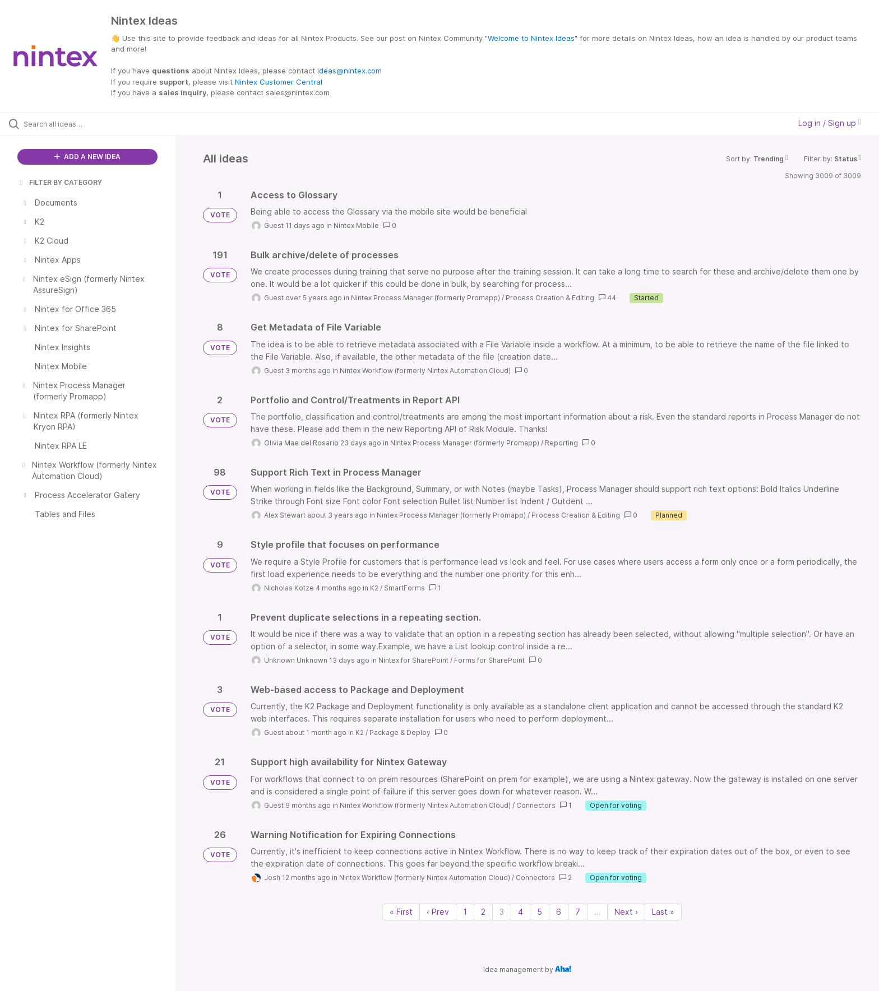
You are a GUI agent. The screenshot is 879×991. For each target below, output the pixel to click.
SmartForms (404, 588)
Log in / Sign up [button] (829, 123)
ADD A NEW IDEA (87, 156)
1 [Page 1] (465, 911)
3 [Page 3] (501, 911)
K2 (374, 588)
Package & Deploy (400, 732)
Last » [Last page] (663, 911)
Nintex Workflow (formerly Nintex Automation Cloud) (425, 370)
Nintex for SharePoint (413, 660)
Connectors (536, 805)
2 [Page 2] (483, 911)
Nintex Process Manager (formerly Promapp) (425, 298)
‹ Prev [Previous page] (438, 911)
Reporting (561, 443)
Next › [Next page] (626, 911)
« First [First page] (401, 911)
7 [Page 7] (577, 911)
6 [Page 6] (558, 911)
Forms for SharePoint (489, 660)
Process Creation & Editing (550, 298)
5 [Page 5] (539, 911)
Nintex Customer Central (278, 81)
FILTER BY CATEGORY (60, 182)
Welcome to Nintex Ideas (531, 38)
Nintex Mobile (356, 225)
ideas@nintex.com (349, 70)
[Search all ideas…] (102, 124)
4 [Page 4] (520, 911)
